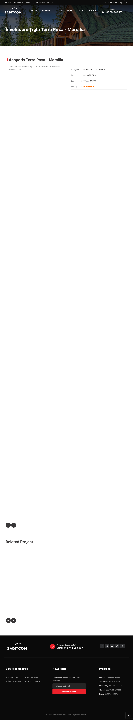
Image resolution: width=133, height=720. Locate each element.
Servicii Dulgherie (33, 681)
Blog (81, 11)
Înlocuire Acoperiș (14, 681)
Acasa (34, 11)
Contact (92, 11)
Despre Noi (46, 11)
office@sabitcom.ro (46, 2)
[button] (8, 525)
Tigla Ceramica (99, 69)
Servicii (58, 11)
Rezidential (87, 69)
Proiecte (71, 11)
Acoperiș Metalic (33, 677)
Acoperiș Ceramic (14, 677)
